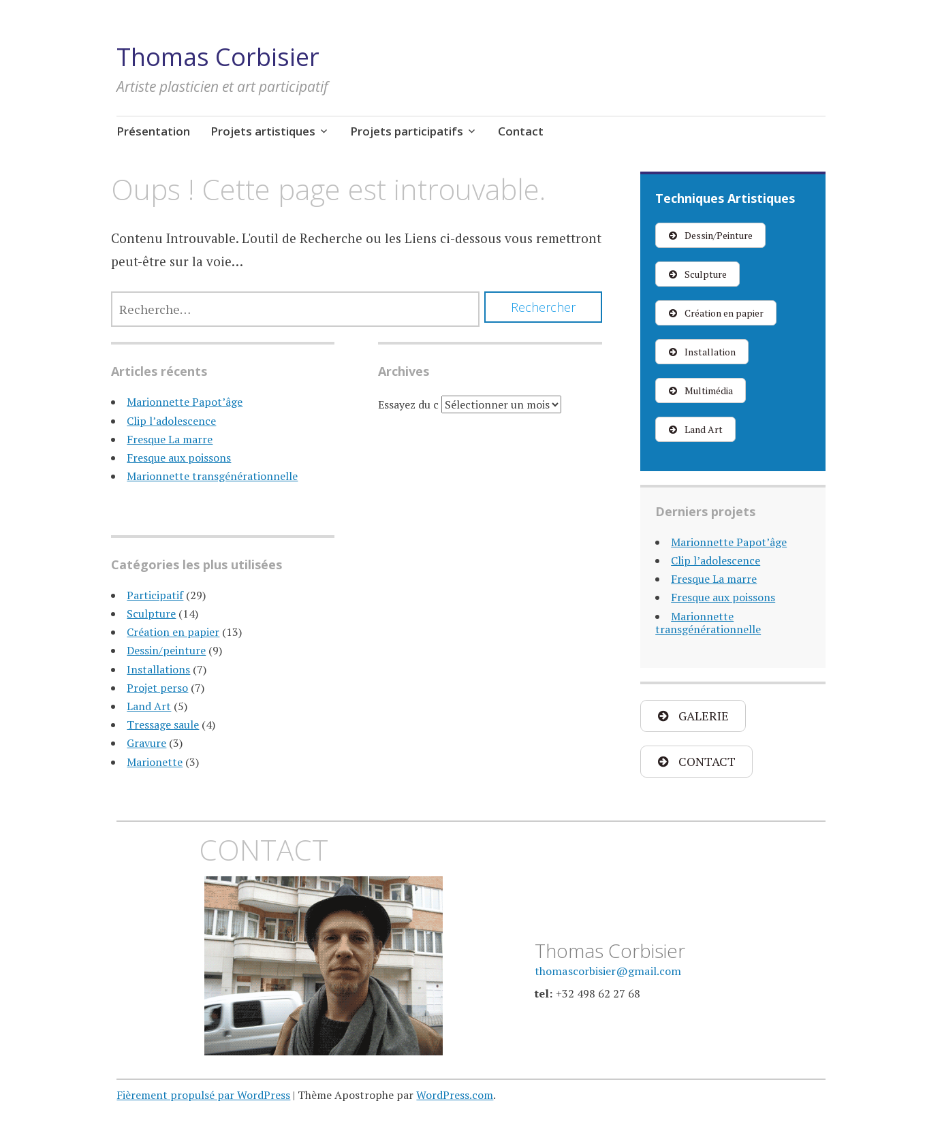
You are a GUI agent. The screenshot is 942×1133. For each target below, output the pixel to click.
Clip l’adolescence (171, 420)
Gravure (146, 742)
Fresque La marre (170, 439)
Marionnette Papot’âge (184, 401)
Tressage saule (163, 724)
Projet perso (157, 687)
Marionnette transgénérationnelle (212, 475)
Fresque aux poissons (179, 457)
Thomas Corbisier (217, 57)
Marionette (155, 761)
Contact (521, 131)
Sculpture (151, 613)
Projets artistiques (262, 131)
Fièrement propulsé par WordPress (203, 1094)
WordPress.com (454, 1094)
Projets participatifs (406, 131)
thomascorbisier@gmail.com (608, 970)
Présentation (153, 131)
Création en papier (173, 631)
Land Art (149, 706)
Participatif (155, 595)
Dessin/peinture (166, 650)
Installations (158, 669)
